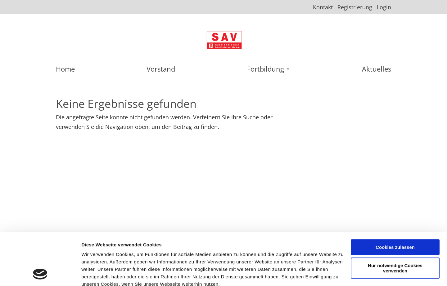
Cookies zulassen (395, 198)
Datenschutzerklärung (160, 250)
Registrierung (354, 7)
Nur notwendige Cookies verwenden (395, 219)
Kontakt (323, 7)
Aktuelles (376, 70)
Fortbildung (265, 70)
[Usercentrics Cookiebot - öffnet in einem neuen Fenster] (40, 274)
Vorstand (161, 70)
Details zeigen (97, 273)
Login (384, 7)
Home (65, 70)
